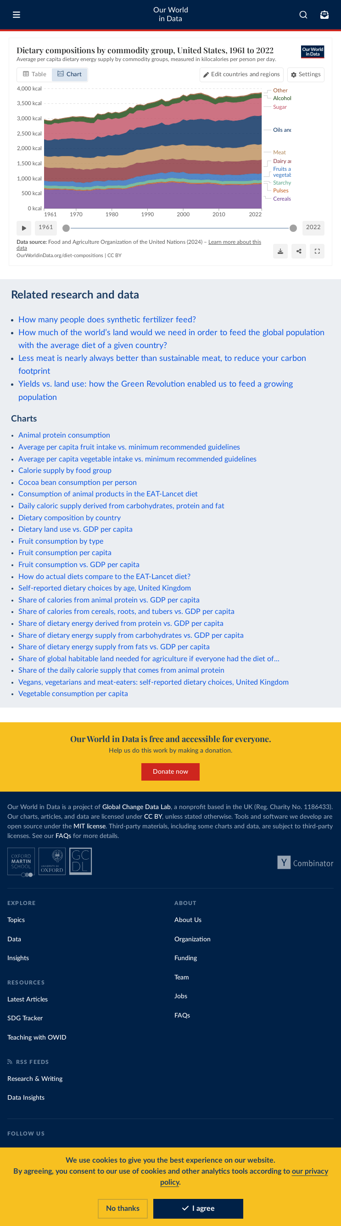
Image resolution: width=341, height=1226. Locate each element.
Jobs (180, 996)
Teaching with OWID (37, 1038)
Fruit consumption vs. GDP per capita (79, 564)
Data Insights (26, 1098)
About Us (187, 920)
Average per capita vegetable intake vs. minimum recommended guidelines (137, 459)
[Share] (298, 251)
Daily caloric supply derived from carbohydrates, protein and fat (121, 506)
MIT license (89, 826)
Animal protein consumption (64, 435)
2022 (313, 228)
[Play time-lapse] (24, 227)
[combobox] (303, 15)
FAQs (63, 836)
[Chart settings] (305, 74)
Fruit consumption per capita (65, 553)
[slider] (66, 228)
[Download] (280, 251)
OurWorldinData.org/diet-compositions (60, 255)
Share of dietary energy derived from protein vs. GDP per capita (121, 623)
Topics (16, 920)
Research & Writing (34, 1079)
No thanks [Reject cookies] (123, 1208)
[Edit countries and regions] (242, 74)
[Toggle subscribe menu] (324, 15)
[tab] (34, 74)
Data (14, 939)
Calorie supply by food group (65, 470)
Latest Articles (27, 999)
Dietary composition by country (69, 518)
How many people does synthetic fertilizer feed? (107, 320)
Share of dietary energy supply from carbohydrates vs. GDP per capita (131, 635)
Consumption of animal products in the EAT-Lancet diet (108, 494)
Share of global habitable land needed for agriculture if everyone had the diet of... (149, 659)
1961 (46, 228)
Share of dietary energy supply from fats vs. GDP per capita (114, 647)
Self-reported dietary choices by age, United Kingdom (104, 588)
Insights (18, 958)
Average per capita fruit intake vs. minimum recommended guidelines (129, 447)
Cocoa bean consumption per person (77, 482)
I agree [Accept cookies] (198, 1208)
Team (181, 977)
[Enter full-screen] (317, 251)
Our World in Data (170, 14)
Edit (245, 74)
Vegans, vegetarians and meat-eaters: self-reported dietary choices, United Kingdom (153, 682)
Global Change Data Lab (136, 807)
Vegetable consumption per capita (73, 693)
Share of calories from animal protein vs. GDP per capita (109, 600)
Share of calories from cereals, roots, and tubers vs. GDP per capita (126, 611)
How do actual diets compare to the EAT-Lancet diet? (104, 576)
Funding (185, 958)
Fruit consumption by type (60, 541)
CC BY (114, 255)
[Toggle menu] (16, 15)
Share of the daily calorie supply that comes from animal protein (121, 670)
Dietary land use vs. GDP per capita (75, 529)
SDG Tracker (25, 1018)
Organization (192, 939)
